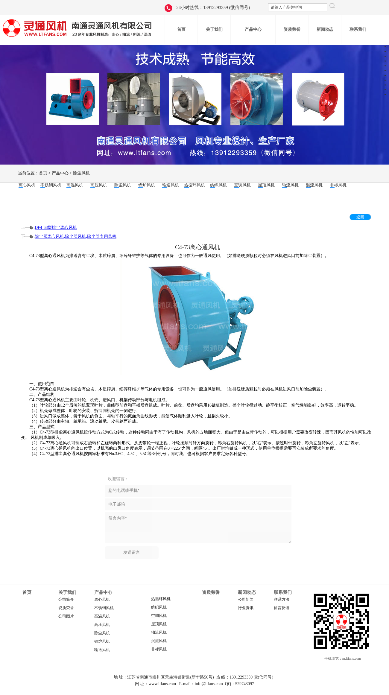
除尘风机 (81, 173)
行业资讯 (245, 608)
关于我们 (67, 592)
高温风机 (102, 616)
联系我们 (283, 592)
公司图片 (66, 616)
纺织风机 (159, 607)
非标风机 (159, 649)
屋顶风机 (159, 624)
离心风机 (102, 599)
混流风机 (159, 641)
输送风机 (102, 650)
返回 (360, 217)
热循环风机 (161, 599)
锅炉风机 (102, 641)
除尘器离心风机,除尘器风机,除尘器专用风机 (75, 236)
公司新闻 (245, 599)
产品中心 (60, 173)
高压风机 (102, 625)
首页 (43, 173)
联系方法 (281, 599)
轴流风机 (159, 632)
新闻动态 (247, 592)
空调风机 (159, 616)
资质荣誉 (66, 608)
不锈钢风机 (104, 608)
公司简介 (66, 599)
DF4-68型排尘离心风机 (56, 227)
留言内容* (198, 527)
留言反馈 (281, 608)
